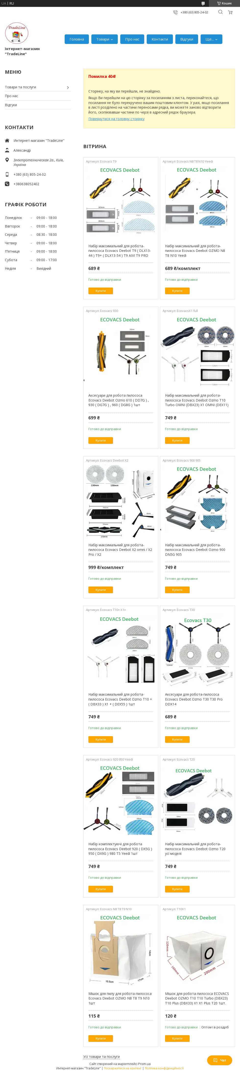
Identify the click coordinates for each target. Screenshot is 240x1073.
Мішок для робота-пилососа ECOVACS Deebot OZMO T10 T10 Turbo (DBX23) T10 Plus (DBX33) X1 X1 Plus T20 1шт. (197, 998)
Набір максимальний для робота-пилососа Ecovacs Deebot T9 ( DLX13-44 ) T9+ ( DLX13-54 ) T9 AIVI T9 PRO (119, 251)
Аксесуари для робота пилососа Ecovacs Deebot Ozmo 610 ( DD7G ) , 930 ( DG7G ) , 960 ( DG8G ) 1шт (118, 400)
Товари (102, 39)
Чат (219, 1060)
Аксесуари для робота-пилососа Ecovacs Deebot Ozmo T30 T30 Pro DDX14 (194, 699)
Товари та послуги (20, 87)
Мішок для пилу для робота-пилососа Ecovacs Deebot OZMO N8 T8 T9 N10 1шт (120, 998)
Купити (101, 291)
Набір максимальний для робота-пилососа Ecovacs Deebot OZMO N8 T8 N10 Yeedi (195, 251)
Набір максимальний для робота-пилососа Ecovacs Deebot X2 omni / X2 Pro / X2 (120, 550)
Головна (77, 39)
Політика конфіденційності (164, 1068)
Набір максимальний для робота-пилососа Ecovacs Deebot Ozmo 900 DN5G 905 (195, 550)
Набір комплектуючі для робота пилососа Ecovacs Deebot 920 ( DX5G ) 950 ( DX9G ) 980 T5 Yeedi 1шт (120, 849)
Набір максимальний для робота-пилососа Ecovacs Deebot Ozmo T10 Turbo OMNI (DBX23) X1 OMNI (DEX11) (196, 400)
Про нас (132, 39)
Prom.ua (144, 1064)
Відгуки (186, 39)
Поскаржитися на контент (123, 1068)
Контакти (160, 39)
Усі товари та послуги (101, 1056)
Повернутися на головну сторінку (116, 118)
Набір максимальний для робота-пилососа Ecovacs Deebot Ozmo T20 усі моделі (195, 849)
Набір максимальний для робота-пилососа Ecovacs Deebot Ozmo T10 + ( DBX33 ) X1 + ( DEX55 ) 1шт (120, 699)
